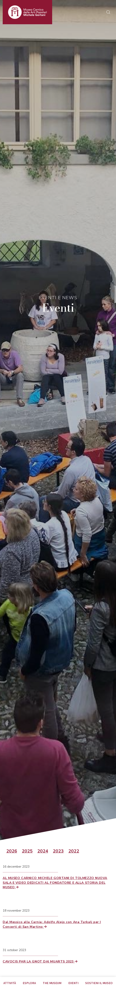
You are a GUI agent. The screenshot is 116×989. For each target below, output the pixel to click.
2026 (11, 851)
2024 (42, 851)
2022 (73, 851)
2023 (58, 851)
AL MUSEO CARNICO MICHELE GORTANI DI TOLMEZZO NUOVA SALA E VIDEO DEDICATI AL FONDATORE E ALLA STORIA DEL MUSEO (55, 883)
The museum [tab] (52, 983)
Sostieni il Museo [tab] (99, 983)
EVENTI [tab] (73, 983)
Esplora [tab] (29, 983)
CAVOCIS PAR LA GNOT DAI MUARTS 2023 (40, 961)
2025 (27, 851)
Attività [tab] (9, 983)
